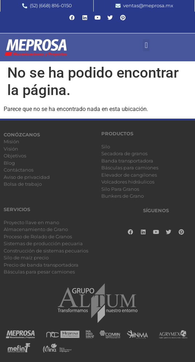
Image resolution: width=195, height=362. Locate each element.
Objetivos (15, 156)
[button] (146, 45)
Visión (11, 149)
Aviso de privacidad (27, 177)
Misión (11, 141)
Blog (9, 163)
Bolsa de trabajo (23, 184)
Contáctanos (18, 170)
